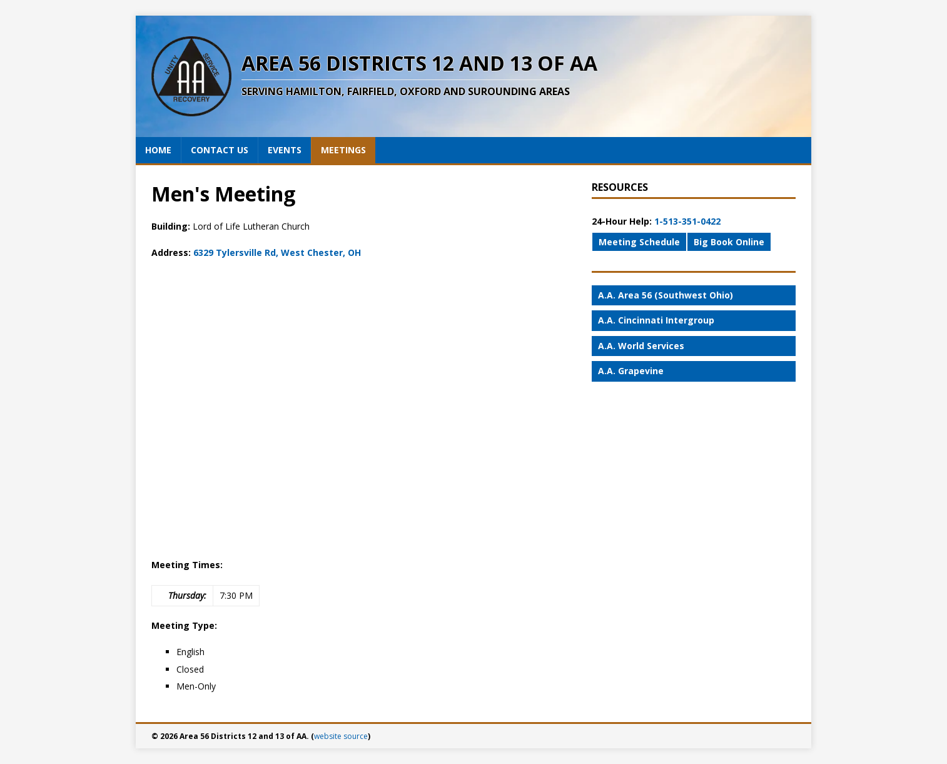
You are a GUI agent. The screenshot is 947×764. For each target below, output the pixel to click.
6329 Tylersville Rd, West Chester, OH (277, 252)
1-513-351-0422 (687, 221)
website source (341, 736)
